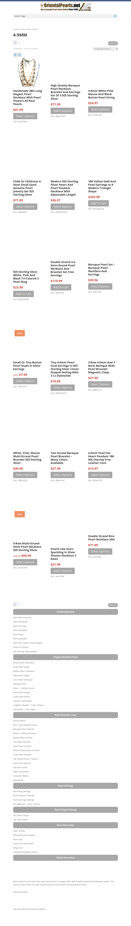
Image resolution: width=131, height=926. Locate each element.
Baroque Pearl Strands (23, 729)
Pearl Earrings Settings (23, 799)
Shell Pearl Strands (22, 763)
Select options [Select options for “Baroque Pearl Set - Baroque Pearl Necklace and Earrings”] (100, 286)
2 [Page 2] (18, 42)
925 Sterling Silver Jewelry (25, 651)
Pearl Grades (19, 830)
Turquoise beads (21, 775)
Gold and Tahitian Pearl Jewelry (27, 643)
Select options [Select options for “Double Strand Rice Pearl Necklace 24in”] (100, 551)
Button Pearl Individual (24, 671)
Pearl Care (18, 839)
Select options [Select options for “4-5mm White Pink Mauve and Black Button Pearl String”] (100, 109)
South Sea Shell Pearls (23, 843)
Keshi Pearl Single (21, 692)
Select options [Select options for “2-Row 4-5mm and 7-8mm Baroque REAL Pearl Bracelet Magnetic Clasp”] (100, 384)
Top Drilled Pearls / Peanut (25, 759)
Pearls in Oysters (21, 647)
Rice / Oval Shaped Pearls (25, 725)
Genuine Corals (20, 767)
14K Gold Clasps (20, 819)
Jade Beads (18, 780)
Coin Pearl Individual (22, 679)
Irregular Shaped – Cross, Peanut (28, 705)
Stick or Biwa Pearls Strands (26, 750)
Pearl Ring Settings (22, 791)
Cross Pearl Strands (22, 754)
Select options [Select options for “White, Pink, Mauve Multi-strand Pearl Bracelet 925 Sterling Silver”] (25, 475)
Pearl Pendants (20, 630)
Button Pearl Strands (22, 737)
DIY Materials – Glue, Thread (26, 804)
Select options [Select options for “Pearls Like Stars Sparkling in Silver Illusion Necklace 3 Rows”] (62, 571)
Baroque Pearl (19, 684)
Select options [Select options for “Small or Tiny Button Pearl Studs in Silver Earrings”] (25, 381)
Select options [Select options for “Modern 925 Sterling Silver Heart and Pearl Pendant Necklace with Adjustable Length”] (62, 206)
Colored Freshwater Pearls (25, 852)
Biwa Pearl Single (21, 675)
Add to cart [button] (98, 203)
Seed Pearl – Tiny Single (24, 709)
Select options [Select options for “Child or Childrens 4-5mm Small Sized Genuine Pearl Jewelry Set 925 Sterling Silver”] (25, 206)
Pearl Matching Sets (22, 617)
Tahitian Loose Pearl (22, 701)
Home (15, 29)
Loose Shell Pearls (21, 696)
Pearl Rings (18, 634)
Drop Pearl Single (21, 667)
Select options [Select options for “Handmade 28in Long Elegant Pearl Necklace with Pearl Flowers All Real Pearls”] (25, 116)
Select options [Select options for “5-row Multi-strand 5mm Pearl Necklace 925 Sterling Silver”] (25, 562)
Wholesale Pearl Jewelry (24, 835)
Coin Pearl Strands (21, 742)
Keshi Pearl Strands (22, 746)
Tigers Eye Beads (21, 771)
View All (113, 43)
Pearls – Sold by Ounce (23, 688)
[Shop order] (105, 49)
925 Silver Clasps (21, 815)
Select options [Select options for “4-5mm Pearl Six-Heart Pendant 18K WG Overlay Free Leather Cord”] (100, 475)
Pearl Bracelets (20, 638)
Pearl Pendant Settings (23, 795)
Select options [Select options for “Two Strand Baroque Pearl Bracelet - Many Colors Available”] (62, 475)
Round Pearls (19, 720)
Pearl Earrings (19, 626)
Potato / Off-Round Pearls (25, 733)
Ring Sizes (18, 847)
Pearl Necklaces (20, 621)
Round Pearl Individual (23, 662)
